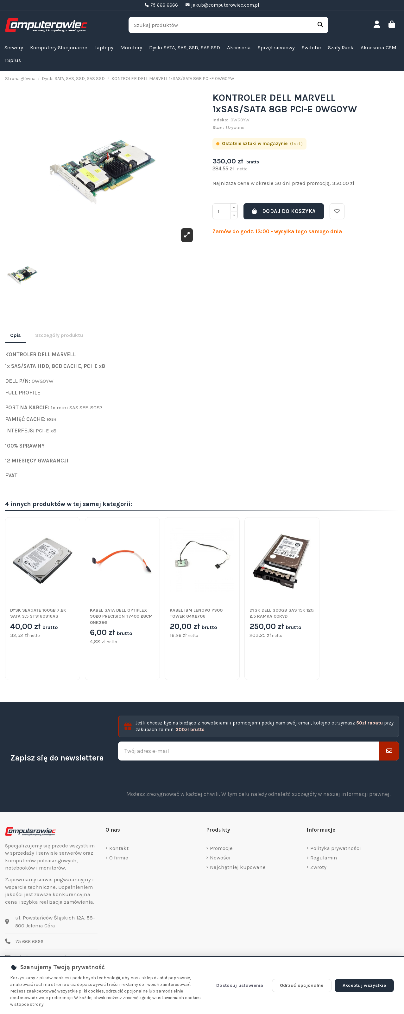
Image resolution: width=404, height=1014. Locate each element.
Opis (15, 335)
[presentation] (259, 775)
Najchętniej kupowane (238, 867)
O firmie (118, 858)
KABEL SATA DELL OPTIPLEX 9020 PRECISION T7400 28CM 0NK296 (121, 616)
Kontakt (119, 848)
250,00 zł (275, 627)
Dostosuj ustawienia (239, 985)
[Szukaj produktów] (320, 25)
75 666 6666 (29, 941)
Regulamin (323, 858)
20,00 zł (193, 627)
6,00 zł (111, 633)
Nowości (220, 858)
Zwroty (318, 867)
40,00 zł (34, 627)
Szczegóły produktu (59, 335)
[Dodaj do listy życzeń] (337, 211)
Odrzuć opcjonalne (302, 985)
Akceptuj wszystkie (364, 985)
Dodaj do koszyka (283, 211)
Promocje (221, 848)
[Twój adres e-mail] (249, 751)
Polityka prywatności (335, 848)
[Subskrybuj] (389, 751)
